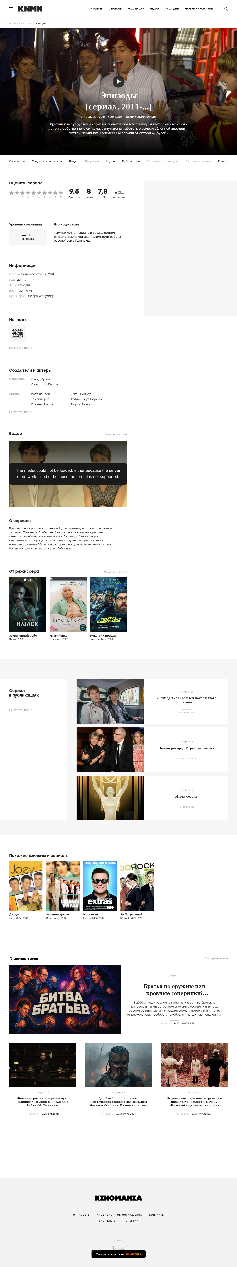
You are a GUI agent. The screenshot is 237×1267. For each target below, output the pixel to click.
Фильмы (97, 8)
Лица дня (172, 8)
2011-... (21, 279)
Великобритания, (34, 274)
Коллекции (136, 8)
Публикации (131, 161)
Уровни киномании (198, 8)
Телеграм (131, 1221)
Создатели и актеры (47, 161)
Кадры (110, 161)
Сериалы (115, 8)
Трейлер (119, 82)
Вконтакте (107, 1221)
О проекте (81, 1215)
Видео (73, 161)
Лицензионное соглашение (119, 1215)
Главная (13, 23)
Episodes (89, 117)
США (51, 274)
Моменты (186, 692)
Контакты (157, 1215)
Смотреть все (19, 348)
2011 (102, 117)
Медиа (154, 8)
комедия (115, 117)
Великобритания (141, 117)
